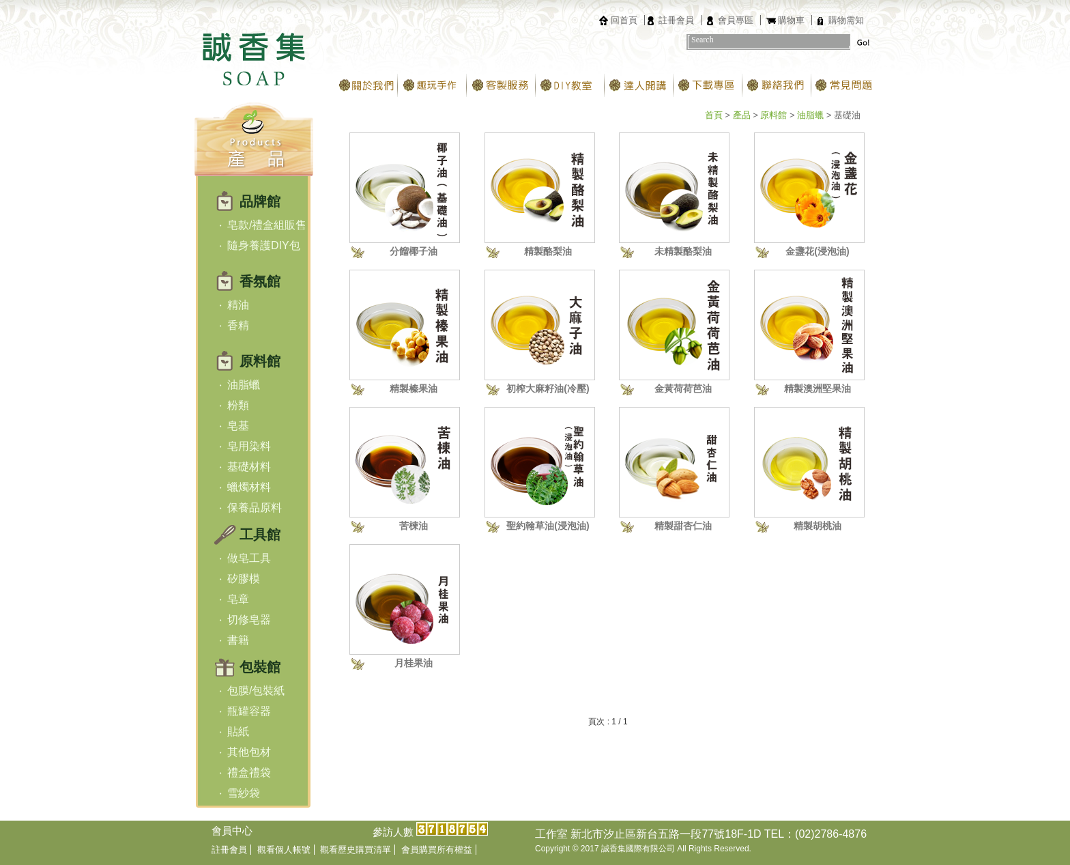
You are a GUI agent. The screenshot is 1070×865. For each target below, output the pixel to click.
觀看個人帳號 (283, 850)
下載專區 (708, 85)
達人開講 (639, 85)
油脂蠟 (810, 115)
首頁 (714, 115)
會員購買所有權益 (436, 850)
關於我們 (363, 85)
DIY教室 (570, 85)
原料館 (773, 115)
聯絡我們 (776, 85)
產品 (742, 115)
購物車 (791, 20)
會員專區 (735, 20)
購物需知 (846, 20)
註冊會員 (676, 20)
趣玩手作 (432, 85)
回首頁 (624, 20)
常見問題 (845, 85)
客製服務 (501, 85)
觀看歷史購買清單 (355, 850)
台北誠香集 (254, 48)
